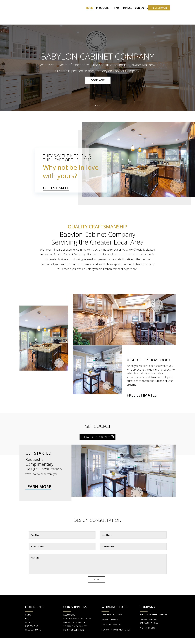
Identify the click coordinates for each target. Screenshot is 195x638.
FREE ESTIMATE (158, 7)
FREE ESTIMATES (142, 381)
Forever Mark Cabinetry (77, 605)
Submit (96, 566)
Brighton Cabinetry (75, 608)
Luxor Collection (73, 616)
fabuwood (69, 601)
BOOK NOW (97, 66)
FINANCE (127, 8)
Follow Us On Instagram (95, 423)
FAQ (116, 8)
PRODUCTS (102, 8)
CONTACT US (142, 8)
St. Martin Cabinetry (75, 612)
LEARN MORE (38, 473)
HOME (89, 8)
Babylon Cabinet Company (97, 42)
